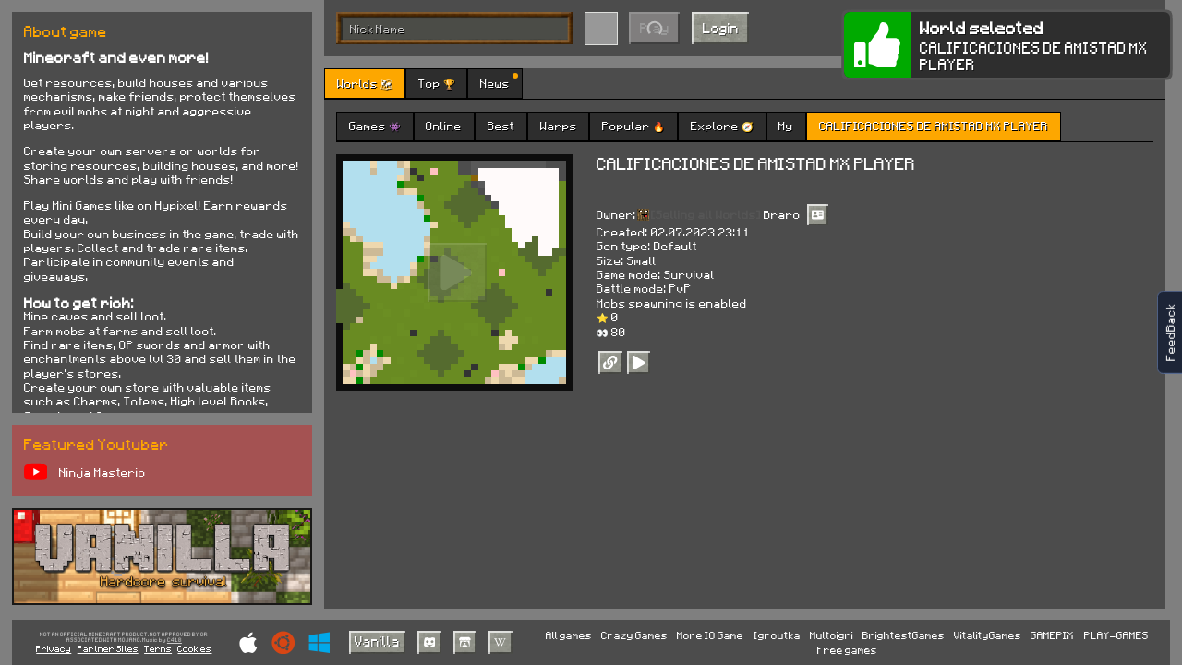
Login (721, 27)
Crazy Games (634, 635)
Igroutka (777, 635)
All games (569, 635)
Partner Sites (108, 648)
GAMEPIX (1052, 635)
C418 (174, 640)
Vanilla (377, 641)
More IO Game (710, 635)
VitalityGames (987, 635)
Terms (158, 648)
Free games (847, 650)
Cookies (194, 648)
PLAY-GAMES (1116, 635)
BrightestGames (903, 635)
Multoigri (831, 635)
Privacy (53, 648)
